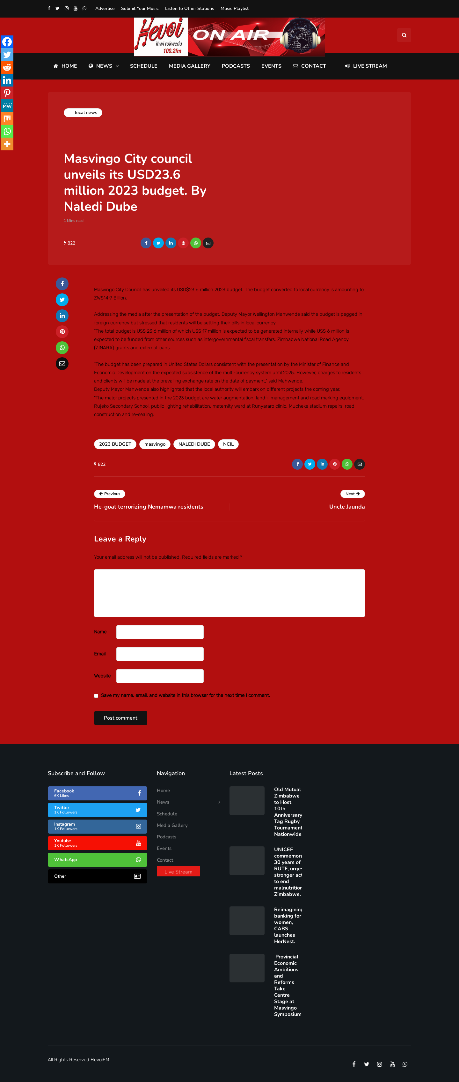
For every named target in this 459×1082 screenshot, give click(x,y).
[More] (7, 144)
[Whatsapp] (7, 131)
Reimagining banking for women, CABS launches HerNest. (289, 925)
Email (100, 654)
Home (65, 66)
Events (271, 66)
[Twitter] (7, 54)
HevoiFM (100, 1060)
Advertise (105, 8)
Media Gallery (189, 66)
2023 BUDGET (115, 444)
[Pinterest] (7, 93)
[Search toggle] (404, 35)
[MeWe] (7, 105)
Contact (309, 66)
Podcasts (236, 66)
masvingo (154, 444)
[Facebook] (7, 41)
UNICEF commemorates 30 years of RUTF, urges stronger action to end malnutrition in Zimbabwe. (292, 872)
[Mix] (7, 118)
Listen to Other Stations (189, 8)
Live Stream (366, 66)
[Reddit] (7, 67)
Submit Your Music (140, 8)
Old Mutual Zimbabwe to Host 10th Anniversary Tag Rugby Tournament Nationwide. (288, 812)
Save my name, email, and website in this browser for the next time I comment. (185, 695)
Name (100, 632)
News (100, 66)
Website (102, 676)
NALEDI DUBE (194, 444)
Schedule (143, 66)
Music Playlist (235, 8)
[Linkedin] (7, 80)
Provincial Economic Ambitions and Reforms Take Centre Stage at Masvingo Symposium (288, 985)
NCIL (228, 444)
